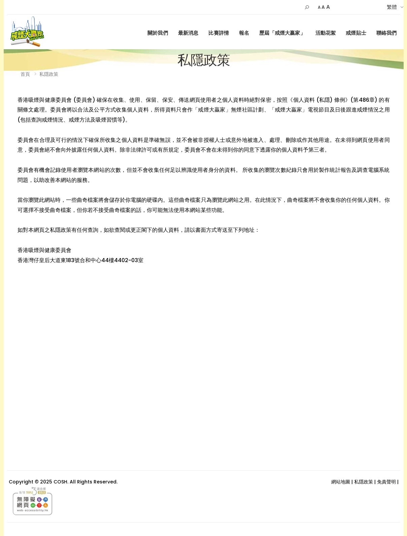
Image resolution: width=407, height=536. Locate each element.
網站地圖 (340, 481)
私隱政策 (48, 74)
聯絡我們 (386, 32)
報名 (244, 32)
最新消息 (188, 32)
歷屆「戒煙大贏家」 (282, 32)
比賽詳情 (218, 32)
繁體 (392, 6)
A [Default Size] (323, 7)
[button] (307, 7)
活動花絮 (325, 32)
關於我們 (157, 32)
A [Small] (319, 7)
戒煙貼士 (356, 32)
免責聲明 (386, 481)
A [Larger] (328, 7)
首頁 (25, 74)
